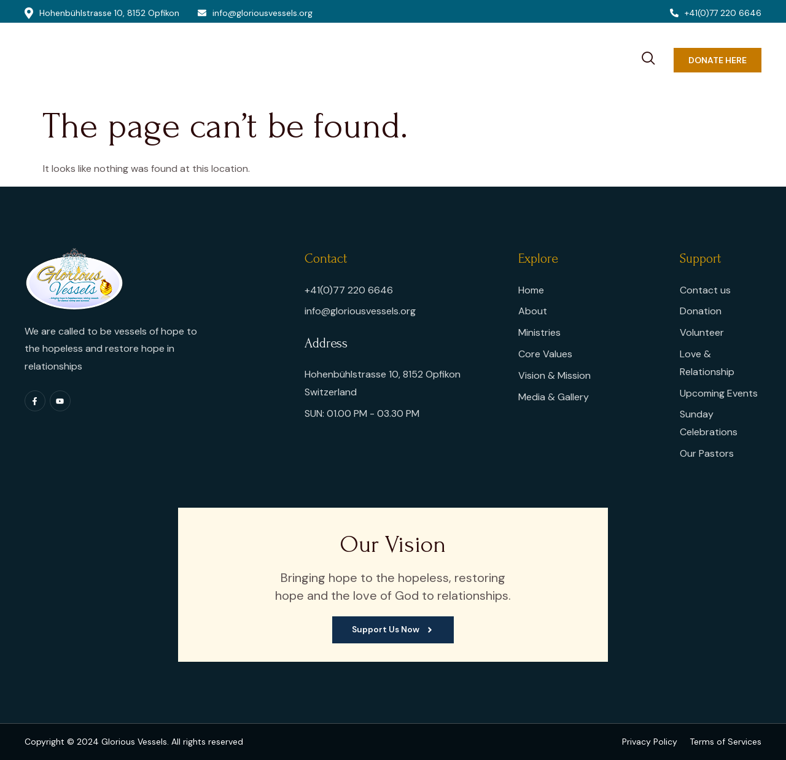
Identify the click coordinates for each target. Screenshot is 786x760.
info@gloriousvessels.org (255, 12)
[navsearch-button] (648, 56)
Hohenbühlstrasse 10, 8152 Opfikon (102, 13)
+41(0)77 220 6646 (715, 12)
